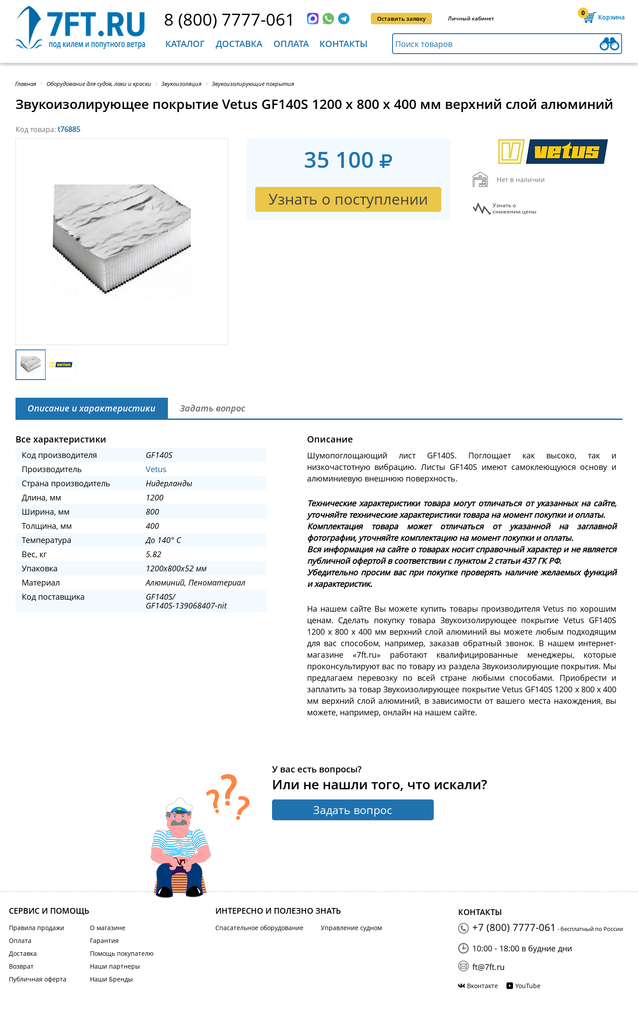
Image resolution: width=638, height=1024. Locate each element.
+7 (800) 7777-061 (514, 927)
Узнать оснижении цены (515, 208)
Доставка (239, 44)
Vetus (156, 469)
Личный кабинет (471, 18)
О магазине (107, 927)
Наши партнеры (115, 966)
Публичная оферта (37, 979)
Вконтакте (482, 985)
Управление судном (351, 927)
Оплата (291, 44)
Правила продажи (36, 927)
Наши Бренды (111, 979)
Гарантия (104, 940)
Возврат (21, 966)
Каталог (185, 44)
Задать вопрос (352, 809)
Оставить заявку (401, 19)
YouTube (528, 985)
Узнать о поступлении (348, 199)
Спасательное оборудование (259, 927)
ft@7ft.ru (488, 966)
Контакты (343, 44)
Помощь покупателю (122, 953)
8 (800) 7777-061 (229, 19)
